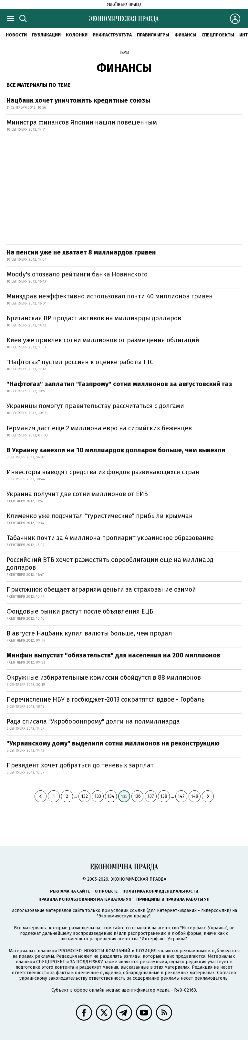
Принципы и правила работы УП (173, 899)
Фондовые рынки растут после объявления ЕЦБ (79, 611)
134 (110, 796)
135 (124, 796)
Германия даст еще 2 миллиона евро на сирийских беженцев (99, 428)
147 (181, 796)
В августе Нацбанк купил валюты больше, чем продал (89, 633)
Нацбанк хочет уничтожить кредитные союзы (78, 100)
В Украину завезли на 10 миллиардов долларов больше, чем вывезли (115, 450)
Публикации (46, 35)
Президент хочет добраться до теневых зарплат (80, 765)
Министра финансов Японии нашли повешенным (81, 122)
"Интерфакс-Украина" (203, 928)
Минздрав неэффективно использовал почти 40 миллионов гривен (109, 296)
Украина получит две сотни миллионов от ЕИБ (77, 494)
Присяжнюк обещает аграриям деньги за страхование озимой (101, 589)
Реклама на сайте (70, 891)
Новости (16, 35)
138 (163, 796)
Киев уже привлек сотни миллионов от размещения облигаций (102, 340)
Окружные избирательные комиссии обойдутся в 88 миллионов (103, 677)
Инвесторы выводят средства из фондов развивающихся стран (102, 472)
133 (97, 796)
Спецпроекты (218, 35)
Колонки (77, 35)
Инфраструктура (112, 35)
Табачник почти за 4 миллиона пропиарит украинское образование (110, 538)
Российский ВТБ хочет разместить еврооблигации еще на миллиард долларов (109, 563)
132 (84, 796)
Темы (124, 52)
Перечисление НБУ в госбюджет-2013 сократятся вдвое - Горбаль (105, 699)
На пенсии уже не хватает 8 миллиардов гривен (81, 252)
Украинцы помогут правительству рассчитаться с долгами (95, 406)
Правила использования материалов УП (84, 899)
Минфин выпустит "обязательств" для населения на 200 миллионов (113, 655)
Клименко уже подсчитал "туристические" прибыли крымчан (99, 516)
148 (194, 796)
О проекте (106, 891)
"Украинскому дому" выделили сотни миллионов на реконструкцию (113, 743)
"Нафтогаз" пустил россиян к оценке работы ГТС (79, 362)
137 (150, 796)
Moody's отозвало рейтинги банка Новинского (77, 274)
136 (137, 796)
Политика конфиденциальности (160, 891)
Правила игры (153, 35)
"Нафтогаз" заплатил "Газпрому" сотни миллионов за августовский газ (119, 384)
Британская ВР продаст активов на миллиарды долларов (93, 318)
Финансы (185, 35)
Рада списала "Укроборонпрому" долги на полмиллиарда (93, 721)
